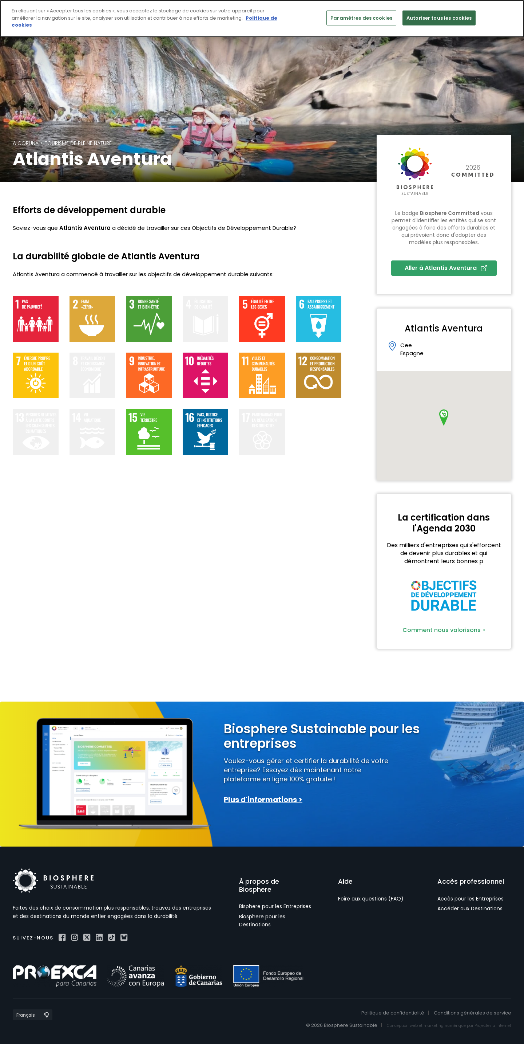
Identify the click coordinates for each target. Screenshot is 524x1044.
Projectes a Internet (493, 1025)
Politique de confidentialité (392, 1012)
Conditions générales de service (472, 1012)
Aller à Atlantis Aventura (446, 268)
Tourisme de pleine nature (78, 143)
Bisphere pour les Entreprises (275, 906)
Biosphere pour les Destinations (262, 920)
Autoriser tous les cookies (439, 17)
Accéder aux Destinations (470, 908)
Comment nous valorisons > (443, 630)
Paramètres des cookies (361, 17)
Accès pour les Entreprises (470, 898)
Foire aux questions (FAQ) (371, 898)
